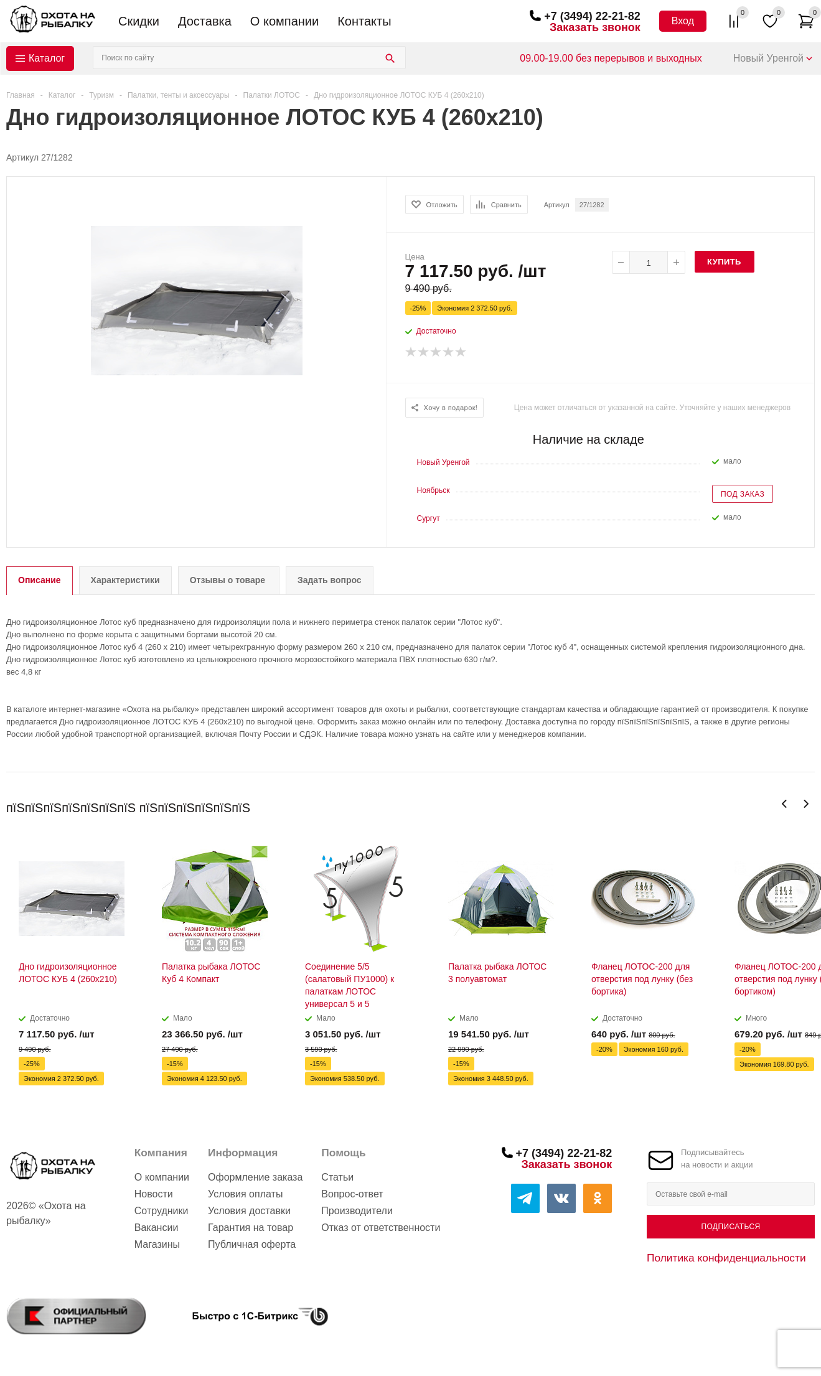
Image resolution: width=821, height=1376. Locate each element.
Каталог (47, 58)
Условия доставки (249, 1210)
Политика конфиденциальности (726, 1258)
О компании (284, 21)
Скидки (138, 21)
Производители (357, 1210)
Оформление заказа (255, 1177)
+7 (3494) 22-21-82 (592, 16)
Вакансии (156, 1227)
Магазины (157, 1244)
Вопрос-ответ (352, 1194)
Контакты (364, 21)
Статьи (337, 1177)
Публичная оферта (252, 1244)
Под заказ (742, 494)
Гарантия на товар (250, 1227)
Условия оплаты (245, 1194)
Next (806, 804)
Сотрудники (161, 1210)
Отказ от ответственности (380, 1227)
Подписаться (730, 1226)
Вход (683, 21)
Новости (153, 1194)
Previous (785, 804)
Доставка (205, 21)
